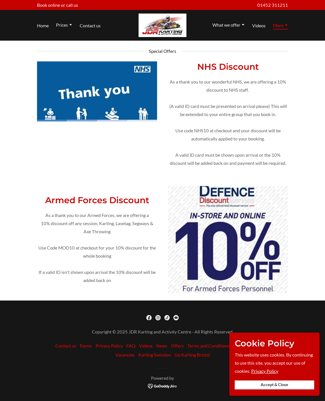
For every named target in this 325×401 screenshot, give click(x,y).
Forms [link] (86, 345)
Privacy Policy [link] (109, 345)
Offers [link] (177, 345)
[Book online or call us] (57, 5)
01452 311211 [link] (272, 5)
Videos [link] (259, 25)
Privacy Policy (264, 394)
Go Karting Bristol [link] (192, 354)
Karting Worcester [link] (251, 345)
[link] (162, 24)
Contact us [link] (90, 25)
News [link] (161, 345)
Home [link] (43, 25)
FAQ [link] (130, 345)
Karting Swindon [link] (154, 354)
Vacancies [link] (125, 354)
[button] (64, 25)
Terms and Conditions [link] (208, 345)
